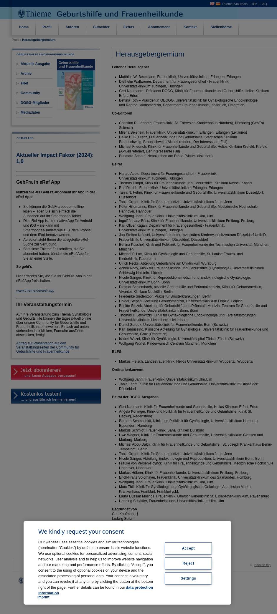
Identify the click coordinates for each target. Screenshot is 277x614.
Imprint (43, 597)
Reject (188, 563)
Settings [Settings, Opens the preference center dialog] (188, 578)
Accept (188, 548)
